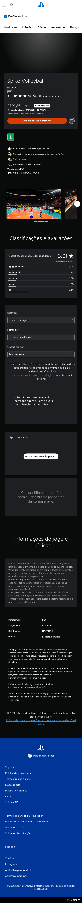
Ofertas (42, 27)
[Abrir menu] (4, 5)
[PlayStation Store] (16, 16)
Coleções (27, 27)
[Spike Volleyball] (33, 204)
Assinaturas (58, 27)
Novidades (10, 27)
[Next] (77, 204)
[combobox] (41, 320)
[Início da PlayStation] (41, 5)
